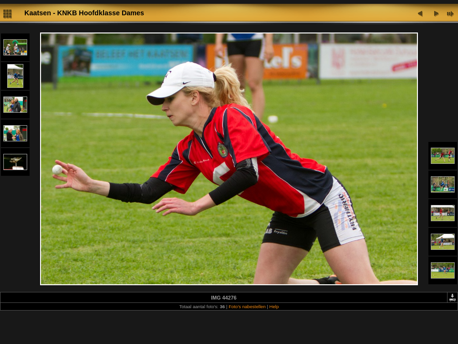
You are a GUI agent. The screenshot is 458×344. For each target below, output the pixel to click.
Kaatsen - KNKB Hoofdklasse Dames (84, 13)
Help (274, 306)
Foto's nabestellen (247, 306)
